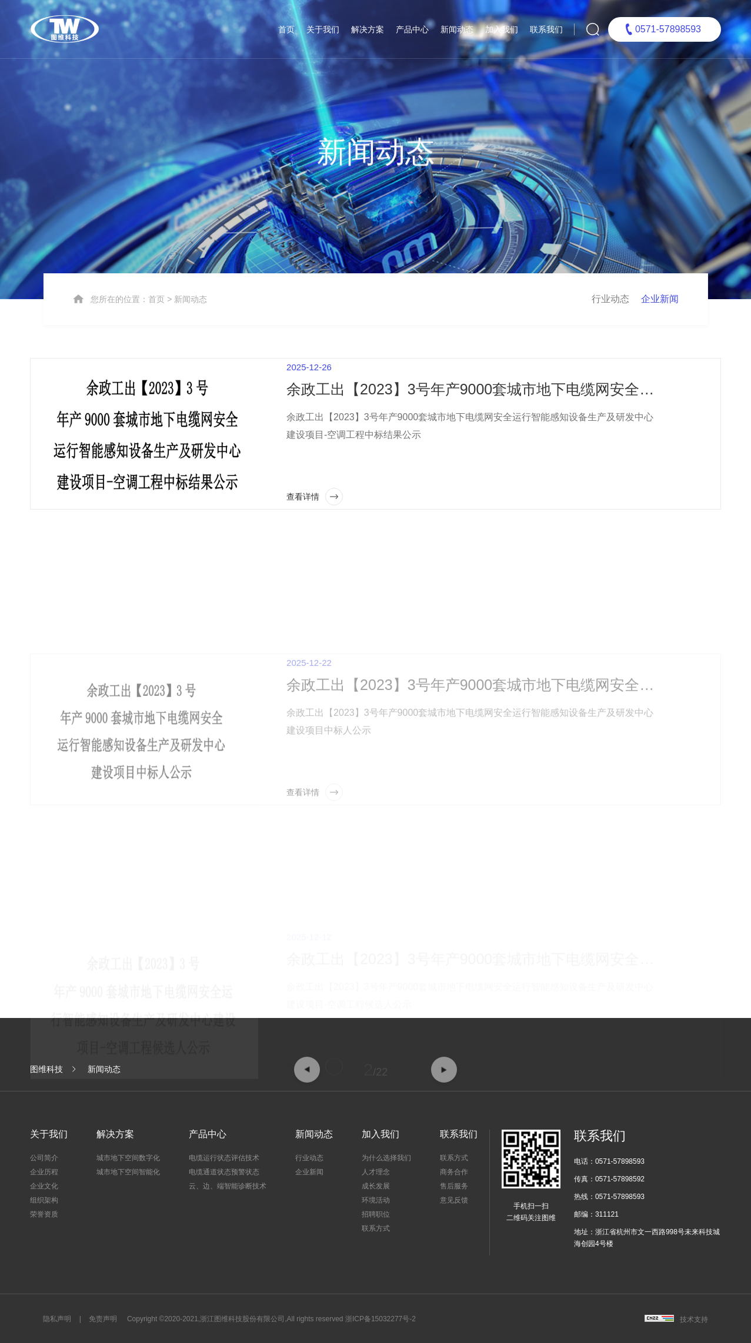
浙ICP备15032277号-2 (380, 1319)
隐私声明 (57, 1319)
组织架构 (44, 1200)
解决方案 (367, 29)
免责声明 (103, 1319)
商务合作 (454, 1172)
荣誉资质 (44, 1214)
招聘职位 (376, 1214)
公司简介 (44, 1158)
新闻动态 (456, 29)
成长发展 (376, 1186)
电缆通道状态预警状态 (224, 1172)
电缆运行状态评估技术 (224, 1158)
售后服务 (454, 1186)
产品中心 (412, 29)
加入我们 (501, 29)
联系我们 (546, 29)
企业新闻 (660, 340)
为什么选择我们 (386, 1158)
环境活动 (376, 1200)
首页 (286, 29)
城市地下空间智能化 (128, 1172)
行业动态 (610, 340)
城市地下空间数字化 (128, 1158)
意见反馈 (454, 1200)
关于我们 (322, 29)
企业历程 (44, 1172)
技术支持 (694, 1319)
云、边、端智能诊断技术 (227, 1186)
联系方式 (376, 1228)
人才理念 (376, 1172)
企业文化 (44, 1186)
